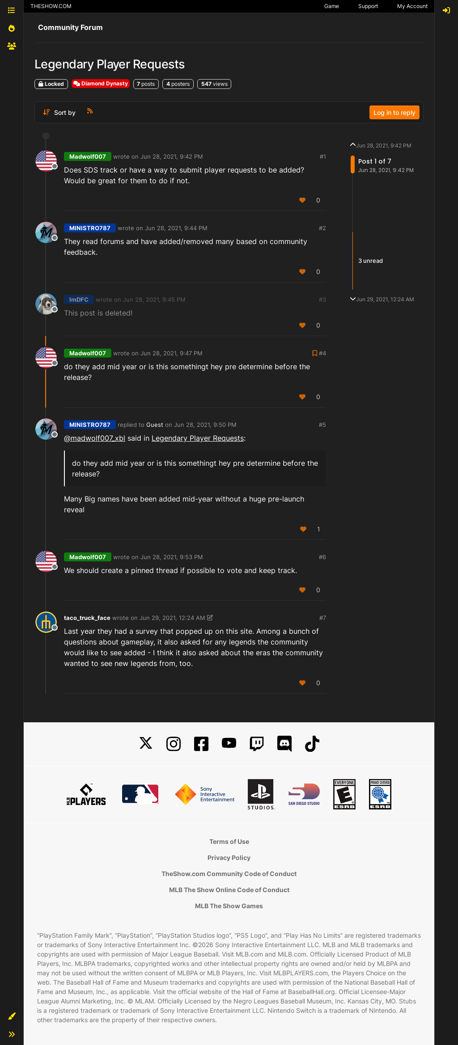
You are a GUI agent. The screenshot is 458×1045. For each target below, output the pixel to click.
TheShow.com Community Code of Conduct (229, 873)
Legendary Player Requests (198, 438)
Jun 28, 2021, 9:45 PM (154, 299)
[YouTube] (229, 744)
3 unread (370, 260)
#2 (322, 228)
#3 (322, 299)
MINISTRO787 (89, 228)
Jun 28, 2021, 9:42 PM (171, 156)
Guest (154, 424)
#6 (322, 556)
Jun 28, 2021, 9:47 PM (171, 353)
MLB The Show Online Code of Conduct (229, 889)
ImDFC (79, 299)
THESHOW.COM (51, 6)
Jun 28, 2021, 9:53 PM (171, 556)
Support (368, 6)
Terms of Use (229, 841)
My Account (412, 6)
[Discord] (284, 744)
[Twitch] (257, 744)
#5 (322, 424)
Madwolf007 (87, 156)
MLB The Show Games (229, 906)
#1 (323, 156)
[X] (146, 744)
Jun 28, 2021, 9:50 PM (205, 424)
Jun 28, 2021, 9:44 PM (176, 228)
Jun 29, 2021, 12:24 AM (172, 617)
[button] (12, 1016)
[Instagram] (173, 744)
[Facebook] (201, 744)
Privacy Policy (229, 857)
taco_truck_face (87, 617)
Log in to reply (394, 112)
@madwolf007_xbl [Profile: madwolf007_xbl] (94, 438)
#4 (322, 353)
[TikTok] (312, 744)
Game (331, 6)
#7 (322, 617)
